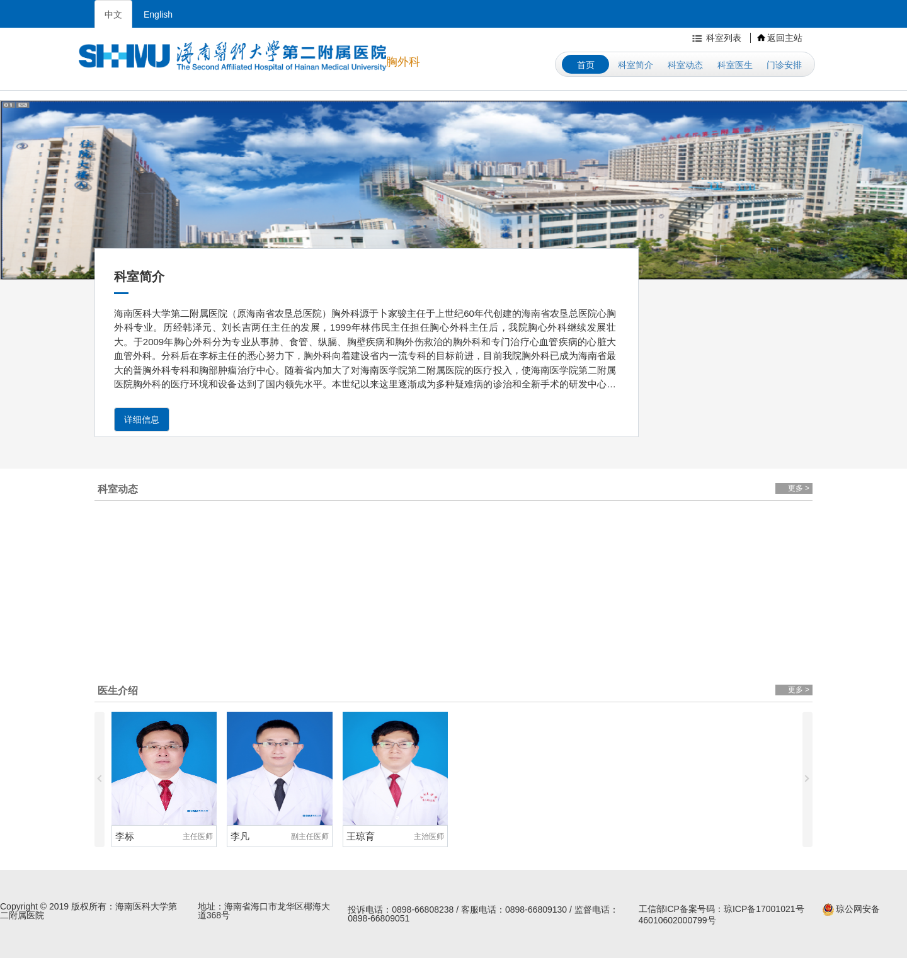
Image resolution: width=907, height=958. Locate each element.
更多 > (798, 488)
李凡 (240, 836)
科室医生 (735, 65)
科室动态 (685, 65)
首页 (586, 65)
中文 (113, 14)
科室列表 (715, 38)
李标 (124, 836)
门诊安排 (784, 65)
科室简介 (635, 65)
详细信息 (141, 419)
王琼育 (360, 836)
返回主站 (779, 38)
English (158, 14)
